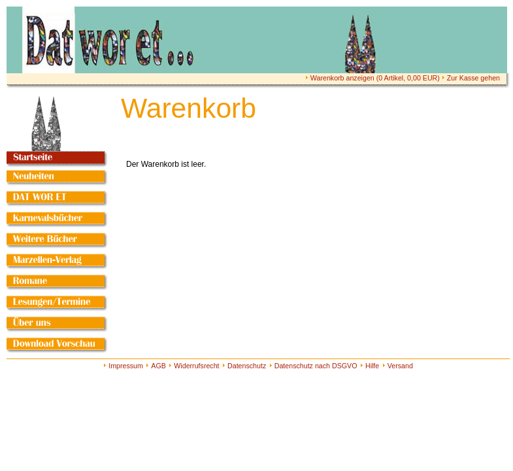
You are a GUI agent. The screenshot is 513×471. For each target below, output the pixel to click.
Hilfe (372, 366)
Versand (400, 366)
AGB (158, 366)
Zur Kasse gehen (473, 78)
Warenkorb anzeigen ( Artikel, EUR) (375, 78)
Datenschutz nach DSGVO (315, 366)
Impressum (125, 366)
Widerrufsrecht (196, 366)
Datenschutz (246, 366)
